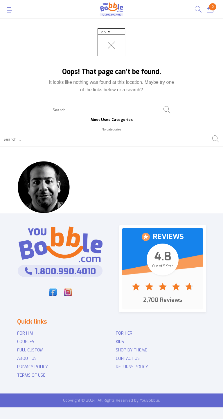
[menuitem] (62, 333)
